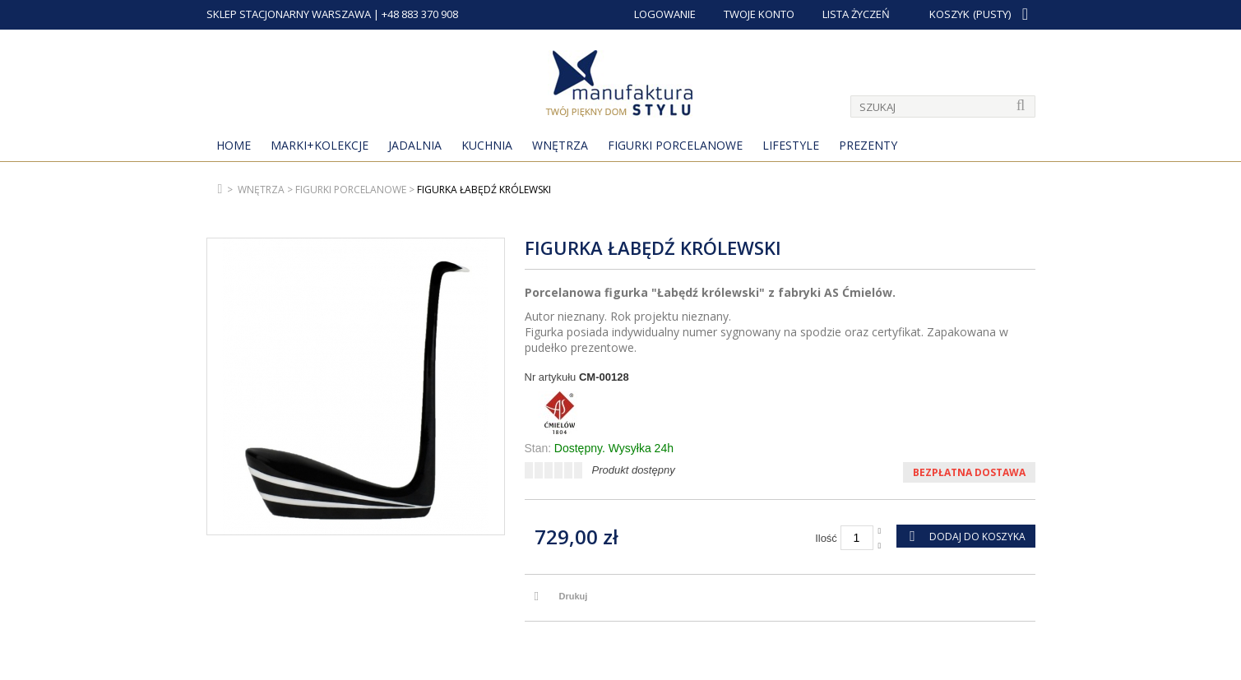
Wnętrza (560, 145)
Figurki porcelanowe (675, 145)
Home (233, 145)
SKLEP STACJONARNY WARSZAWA (288, 14)
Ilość (826, 538)
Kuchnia (486, 145)
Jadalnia (415, 145)
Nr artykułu (551, 377)
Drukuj (573, 596)
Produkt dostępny (633, 470)
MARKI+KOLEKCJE (319, 145)
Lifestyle (790, 145)
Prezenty (868, 145)
